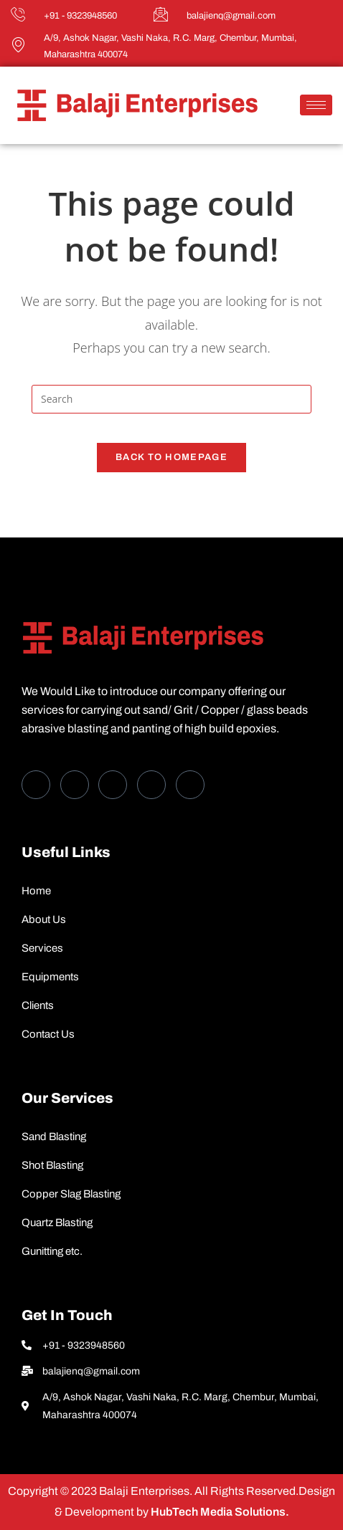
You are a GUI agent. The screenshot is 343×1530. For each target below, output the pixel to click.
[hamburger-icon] (316, 105)
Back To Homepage (171, 457)
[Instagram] (190, 784)
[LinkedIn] (112, 784)
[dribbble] (151, 784)
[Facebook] (36, 784)
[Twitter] (74, 784)
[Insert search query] (171, 399)
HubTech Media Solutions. (219, 1512)
